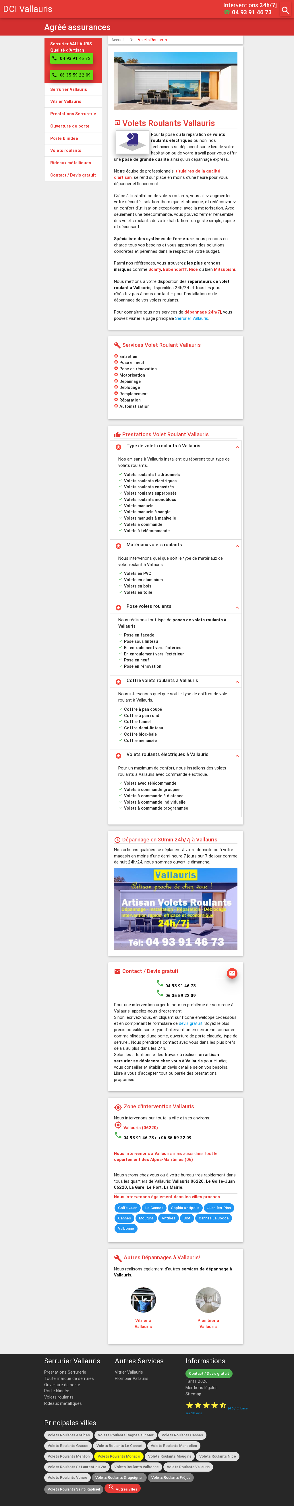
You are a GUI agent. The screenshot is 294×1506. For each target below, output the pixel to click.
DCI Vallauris (27, 9)
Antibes (168, 1218)
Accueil (117, 39)
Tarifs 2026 (196, 1381)
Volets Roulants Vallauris (188, 1466)
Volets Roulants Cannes (182, 1435)
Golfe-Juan (127, 1207)
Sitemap (193, 1394)
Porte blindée (56, 1390)
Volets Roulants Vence (67, 1477)
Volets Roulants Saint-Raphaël (74, 1489)
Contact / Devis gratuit (209, 1373)
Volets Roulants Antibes (69, 1435)
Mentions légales (201, 1387)
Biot (187, 1218)
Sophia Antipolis (185, 1207)
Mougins (146, 1218)
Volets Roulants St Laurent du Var (77, 1466)
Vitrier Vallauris (129, 1372)
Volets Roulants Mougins (169, 1456)
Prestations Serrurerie (65, 1372)
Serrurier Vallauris (191, 318)
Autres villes (122, 1488)
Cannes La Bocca (214, 1218)
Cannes (124, 1218)
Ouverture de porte (62, 1384)
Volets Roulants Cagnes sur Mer (126, 1435)
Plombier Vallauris (131, 1378)
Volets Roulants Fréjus (170, 1477)
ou (173, 1137)
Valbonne (126, 1228)
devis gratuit (190, 1023)
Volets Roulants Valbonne (136, 1466)
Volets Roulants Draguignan (119, 1477)
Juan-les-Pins (219, 1207)
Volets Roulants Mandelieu (174, 1445)
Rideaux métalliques (63, 1403)
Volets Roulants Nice (217, 1456)
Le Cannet (154, 1207)
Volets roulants (59, 1397)
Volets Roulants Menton (69, 1456)
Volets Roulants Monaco (119, 1456)
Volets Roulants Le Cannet (119, 1445)
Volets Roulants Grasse (68, 1445)
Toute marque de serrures (69, 1378)
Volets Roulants (152, 39)
